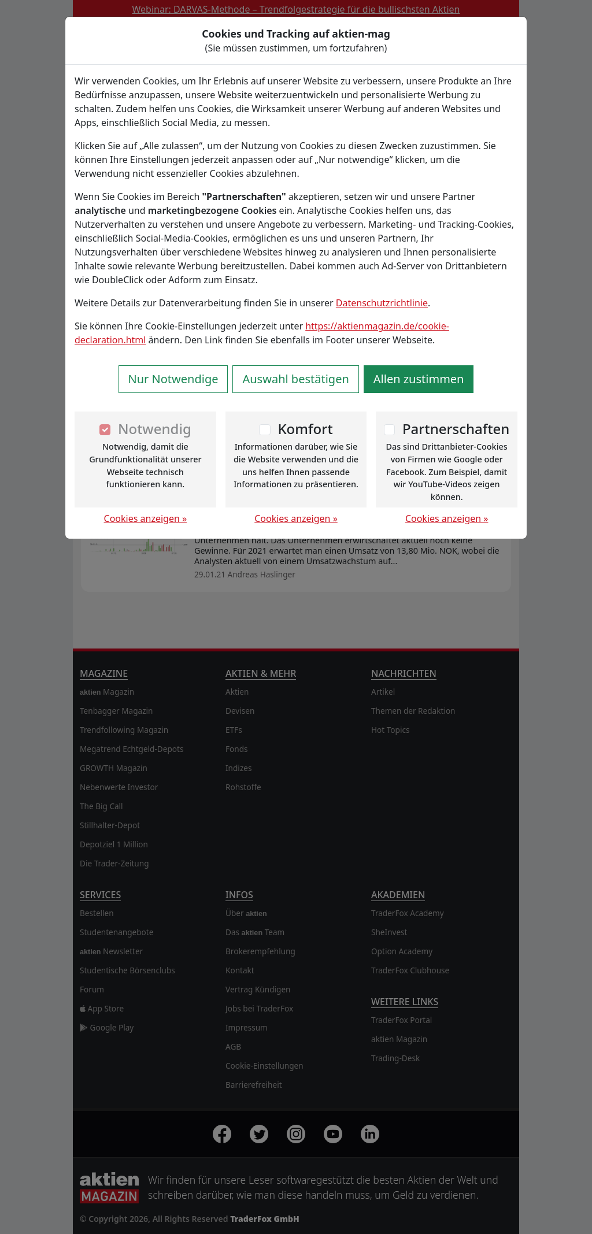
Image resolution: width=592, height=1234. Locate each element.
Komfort (305, 428)
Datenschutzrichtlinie (382, 303)
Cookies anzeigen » (145, 518)
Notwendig (154, 428)
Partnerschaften (456, 428)
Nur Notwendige (173, 379)
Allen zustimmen (418, 379)
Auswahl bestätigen (295, 379)
